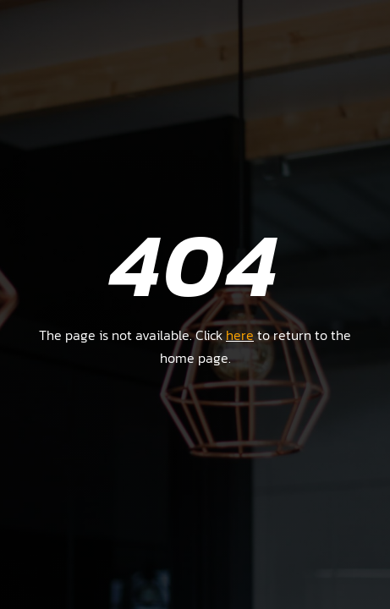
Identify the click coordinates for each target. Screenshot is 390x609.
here (240, 335)
